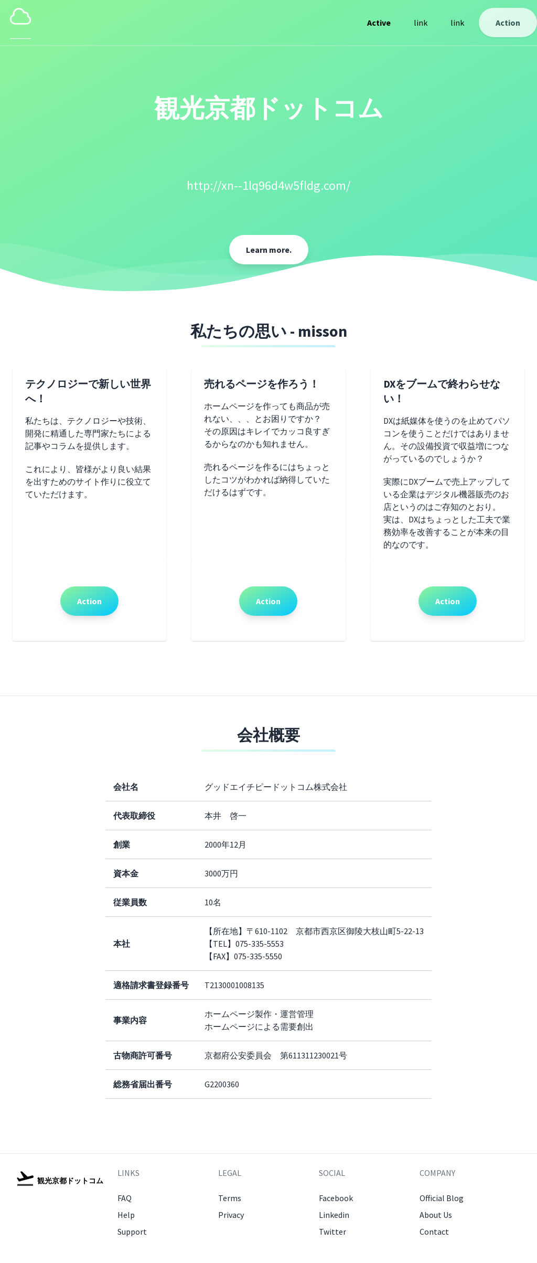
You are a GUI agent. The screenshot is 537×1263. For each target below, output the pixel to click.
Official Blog (442, 1198)
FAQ (124, 1198)
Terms (229, 1198)
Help (126, 1215)
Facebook (336, 1198)
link (420, 22)
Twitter (332, 1231)
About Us (436, 1215)
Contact (434, 1231)
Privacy (231, 1215)
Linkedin (334, 1215)
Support (132, 1231)
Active (379, 22)
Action (508, 22)
